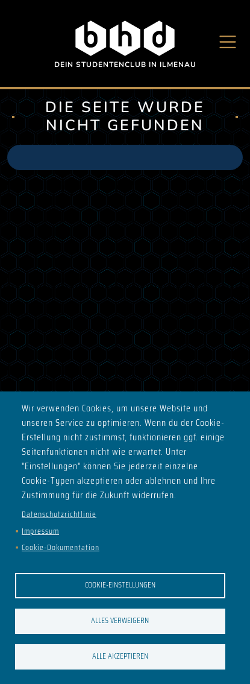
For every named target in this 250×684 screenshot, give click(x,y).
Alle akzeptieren (120, 656)
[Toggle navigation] (228, 42)
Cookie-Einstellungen (120, 584)
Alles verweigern (120, 620)
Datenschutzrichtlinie (59, 514)
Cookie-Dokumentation (60, 547)
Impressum (40, 531)
